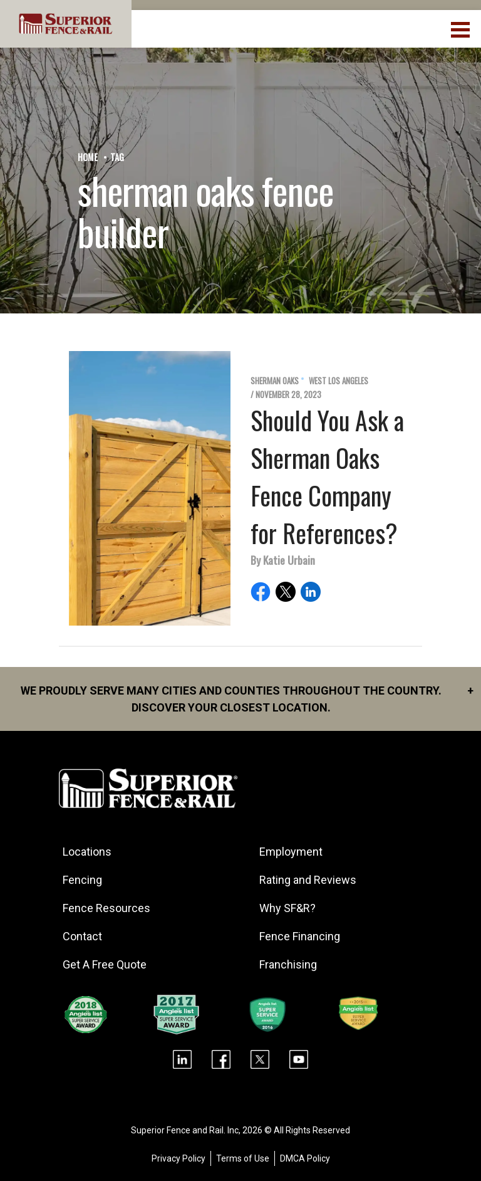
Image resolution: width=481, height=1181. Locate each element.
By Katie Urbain (283, 560)
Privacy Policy (178, 1158)
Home (88, 157)
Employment (291, 851)
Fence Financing (299, 936)
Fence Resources (106, 908)
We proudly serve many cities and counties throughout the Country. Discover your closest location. (247, 698)
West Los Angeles (338, 381)
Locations (87, 851)
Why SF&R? (287, 908)
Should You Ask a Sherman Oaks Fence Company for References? (327, 476)
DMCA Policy (305, 1158)
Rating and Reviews (307, 879)
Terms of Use (242, 1158)
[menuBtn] (461, 28)
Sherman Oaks (275, 381)
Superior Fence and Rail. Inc (185, 1130)
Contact (82, 936)
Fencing (82, 879)
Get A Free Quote (105, 964)
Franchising (288, 964)
